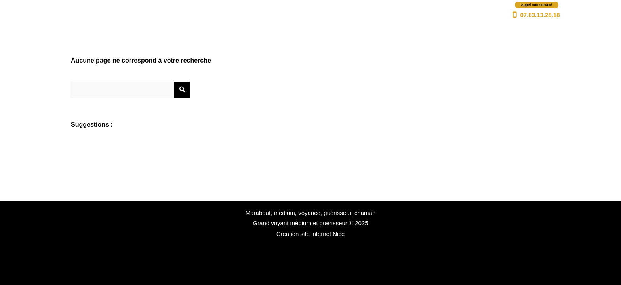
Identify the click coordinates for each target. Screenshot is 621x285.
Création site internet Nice (310, 233)
